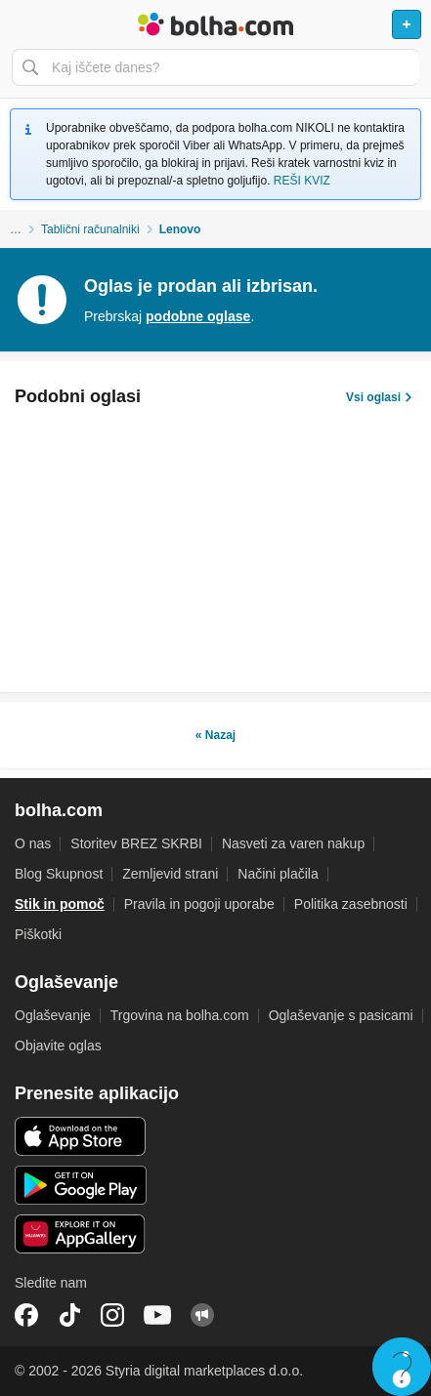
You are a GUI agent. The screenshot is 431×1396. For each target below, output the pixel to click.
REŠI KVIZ (302, 180)
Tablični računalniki (90, 229)
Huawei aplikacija (81, 1233)
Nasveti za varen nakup (293, 843)
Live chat (401, 1366)
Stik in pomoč (60, 904)
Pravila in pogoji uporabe (199, 904)
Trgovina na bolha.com (179, 1015)
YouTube (157, 1315)
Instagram (112, 1315)
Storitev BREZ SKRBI (136, 843)
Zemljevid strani (170, 874)
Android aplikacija (81, 1185)
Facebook (26, 1315)
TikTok (69, 1315)
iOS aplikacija (81, 1136)
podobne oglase (198, 316)
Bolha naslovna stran (215, 24)
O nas (33, 843)
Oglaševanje (53, 1015)
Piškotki (38, 934)
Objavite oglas (58, 1045)
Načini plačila (277, 874)
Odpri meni (23, 24)
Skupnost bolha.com (202, 1315)
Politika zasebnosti (351, 904)
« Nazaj (215, 735)
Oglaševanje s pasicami (341, 1015)
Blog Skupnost (59, 874)
